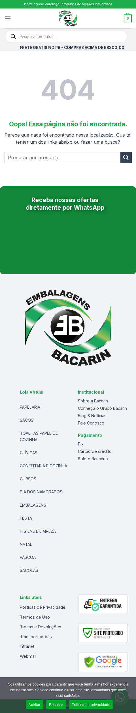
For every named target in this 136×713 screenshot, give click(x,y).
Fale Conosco (91, 423)
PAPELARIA (30, 407)
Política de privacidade (91, 705)
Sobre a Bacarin (93, 400)
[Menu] (7, 18)
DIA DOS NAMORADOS (41, 491)
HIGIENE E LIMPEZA (38, 531)
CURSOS (28, 478)
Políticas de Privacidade (42, 607)
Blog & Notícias (92, 415)
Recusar (56, 705)
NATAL (26, 544)
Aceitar (35, 705)
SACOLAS (29, 570)
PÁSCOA (28, 557)
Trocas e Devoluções (40, 626)
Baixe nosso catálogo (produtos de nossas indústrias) (68, 4)
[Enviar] (126, 157)
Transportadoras (36, 636)
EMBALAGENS (33, 505)
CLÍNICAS (28, 452)
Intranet (27, 646)
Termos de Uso (35, 617)
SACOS (26, 420)
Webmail (28, 656)
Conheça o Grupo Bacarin (102, 408)
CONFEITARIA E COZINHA (43, 465)
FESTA (26, 518)
